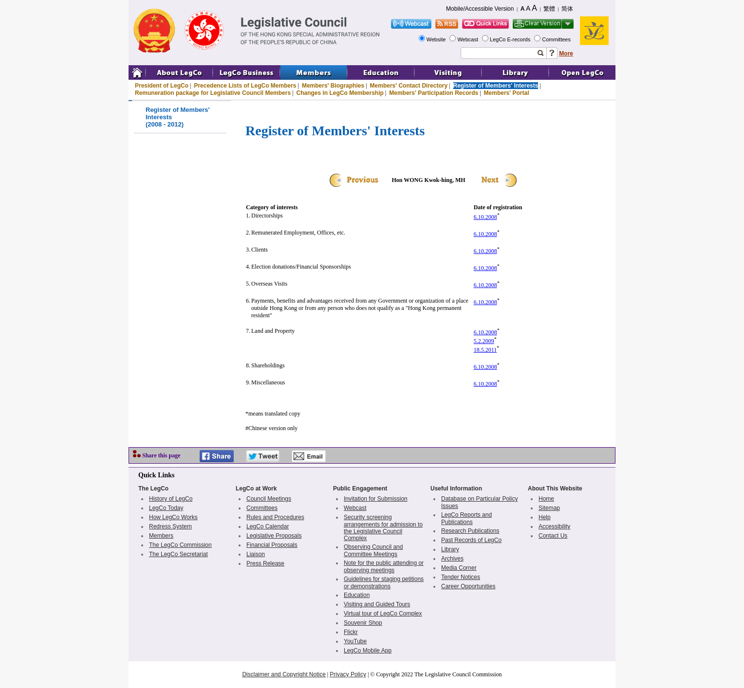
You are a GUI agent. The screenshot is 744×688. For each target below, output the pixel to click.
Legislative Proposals (273, 535)
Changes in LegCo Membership (340, 93)
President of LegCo (161, 85)
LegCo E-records (511, 39)
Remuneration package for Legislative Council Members (213, 93)
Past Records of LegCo (471, 540)
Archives (452, 558)
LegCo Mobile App (367, 650)
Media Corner (459, 567)
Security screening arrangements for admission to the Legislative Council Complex (383, 528)
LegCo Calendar (267, 526)
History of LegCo (170, 498)
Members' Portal (506, 93)
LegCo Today (166, 508)
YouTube (355, 641)
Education (357, 595)
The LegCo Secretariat (178, 554)
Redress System (170, 526)
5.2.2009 (484, 341)
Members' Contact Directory (409, 85)
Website (437, 39)
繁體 (549, 8)
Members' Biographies (333, 85)
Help (545, 517)
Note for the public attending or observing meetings (384, 567)
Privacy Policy (348, 674)
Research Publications (470, 530)
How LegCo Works (173, 517)
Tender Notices (460, 577)
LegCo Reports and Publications (466, 518)
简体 (567, 8)
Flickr (351, 632)
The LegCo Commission (180, 545)
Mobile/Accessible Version (480, 8)
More (566, 53)
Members (161, 535)
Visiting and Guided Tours (377, 604)
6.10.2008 (485, 217)
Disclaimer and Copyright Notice (283, 674)
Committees (557, 39)
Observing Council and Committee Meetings (373, 550)
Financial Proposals (272, 545)
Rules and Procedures (275, 517)
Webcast (468, 39)
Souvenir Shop (363, 622)
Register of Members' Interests (496, 85)
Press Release (265, 563)
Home (546, 498)
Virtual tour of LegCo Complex (383, 613)
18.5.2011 (485, 349)
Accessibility (554, 526)
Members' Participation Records (433, 93)
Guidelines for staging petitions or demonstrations (384, 583)
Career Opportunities (468, 586)
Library (450, 549)
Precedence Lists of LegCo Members (245, 85)
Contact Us (553, 535)
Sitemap (549, 508)
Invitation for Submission (376, 498)
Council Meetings (268, 498)
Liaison (255, 554)
